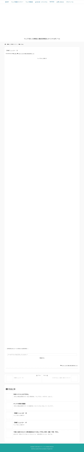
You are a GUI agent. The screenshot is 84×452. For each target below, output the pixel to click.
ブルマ (20, 53)
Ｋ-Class (21, 44)
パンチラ (22, 53)
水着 (27, 53)
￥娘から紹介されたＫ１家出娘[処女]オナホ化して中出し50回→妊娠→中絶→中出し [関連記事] (36, 432)
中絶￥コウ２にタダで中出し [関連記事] (21, 394)
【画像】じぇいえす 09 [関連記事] (20, 413)
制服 (25, 53)
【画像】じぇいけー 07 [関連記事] (20, 422)
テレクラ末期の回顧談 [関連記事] (19, 403)
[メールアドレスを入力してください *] (42, 355)
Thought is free (49, 448)
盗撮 (29, 53)
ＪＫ (33, 53)
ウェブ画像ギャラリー (13, 44)
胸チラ (31, 53)
